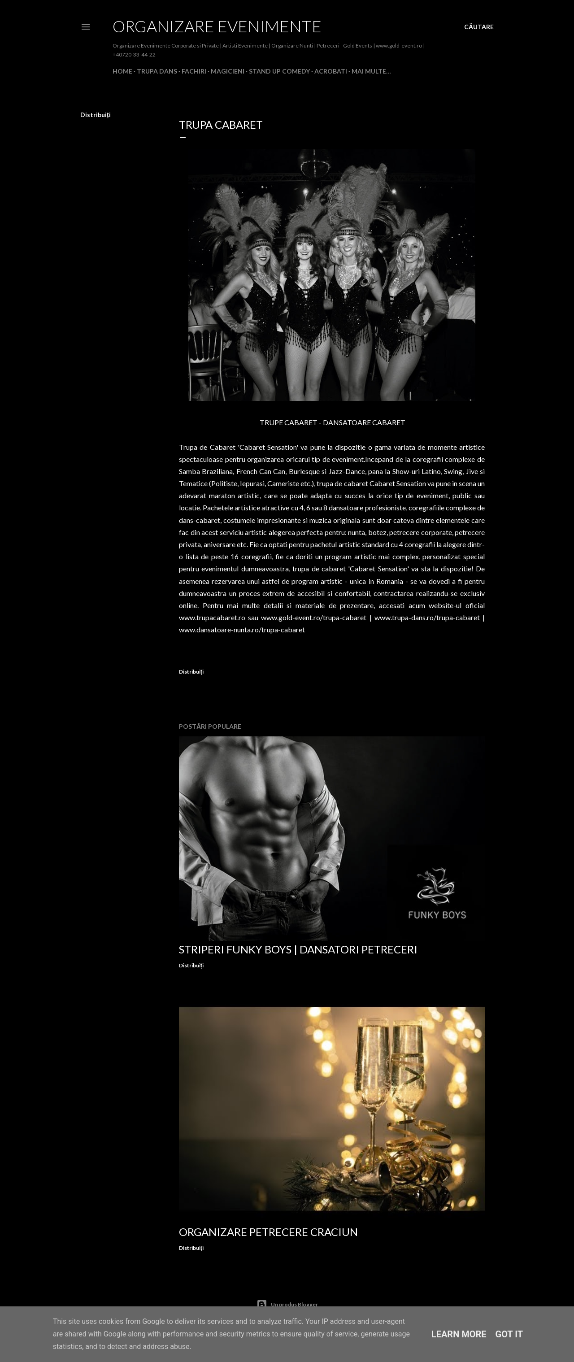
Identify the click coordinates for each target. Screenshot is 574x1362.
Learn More (459, 1334)
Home (122, 71)
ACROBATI (330, 71)
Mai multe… (371, 71)
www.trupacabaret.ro (212, 617)
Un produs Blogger (287, 1304)
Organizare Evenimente (217, 26)
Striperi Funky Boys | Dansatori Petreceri (298, 949)
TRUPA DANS (157, 71)
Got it (509, 1334)
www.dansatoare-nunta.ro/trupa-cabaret (242, 629)
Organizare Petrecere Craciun (268, 1231)
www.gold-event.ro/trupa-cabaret (313, 617)
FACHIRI (194, 71)
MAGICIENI (227, 71)
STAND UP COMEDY (279, 71)
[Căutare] (479, 27)
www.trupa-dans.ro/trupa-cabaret (427, 617)
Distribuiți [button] (95, 114)
